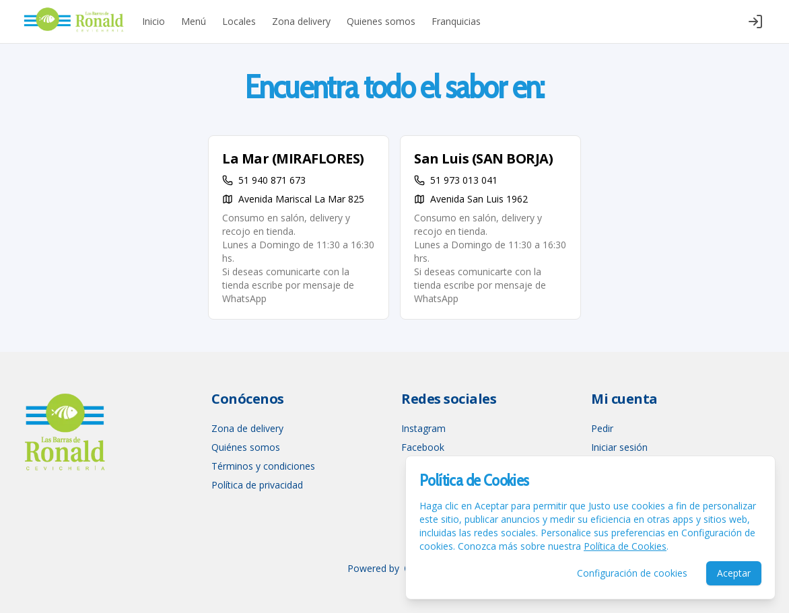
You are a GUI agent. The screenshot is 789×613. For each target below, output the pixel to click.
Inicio (153, 21)
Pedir (602, 428)
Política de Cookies (625, 546)
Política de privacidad (257, 484)
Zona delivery (301, 21)
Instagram (423, 428)
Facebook (422, 447)
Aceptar (734, 573)
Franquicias (456, 21)
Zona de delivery (247, 428)
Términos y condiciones (263, 466)
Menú (193, 21)
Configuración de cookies (632, 573)
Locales (239, 21)
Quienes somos (381, 21)
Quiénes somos (245, 447)
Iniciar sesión (619, 447)
